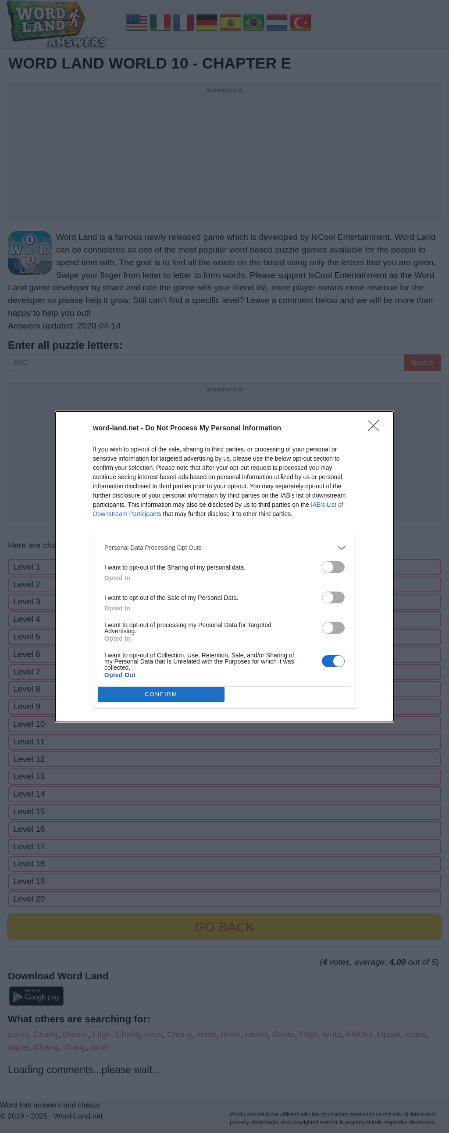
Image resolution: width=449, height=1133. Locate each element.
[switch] (333, 567)
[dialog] (224, 566)
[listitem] (224, 547)
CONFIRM (161, 694)
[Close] (376, 428)
